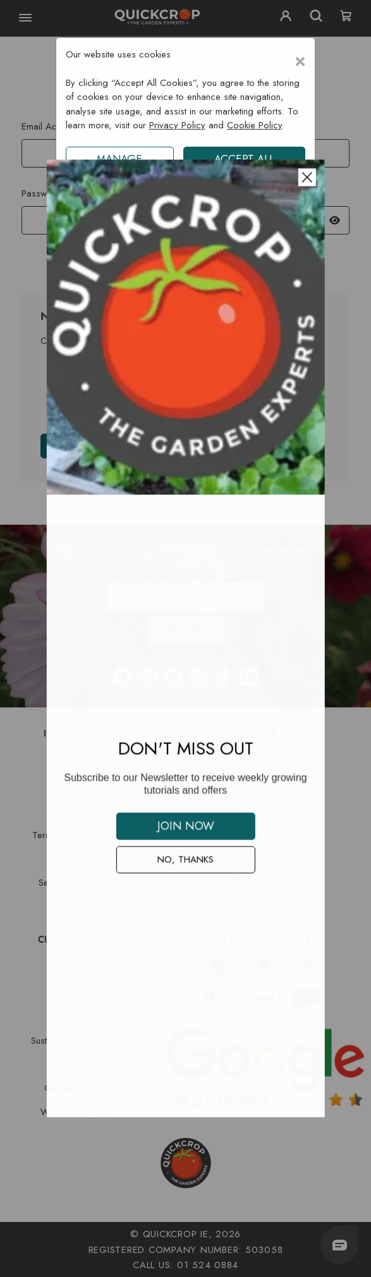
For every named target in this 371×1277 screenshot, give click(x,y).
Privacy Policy (177, 125)
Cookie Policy (254, 125)
